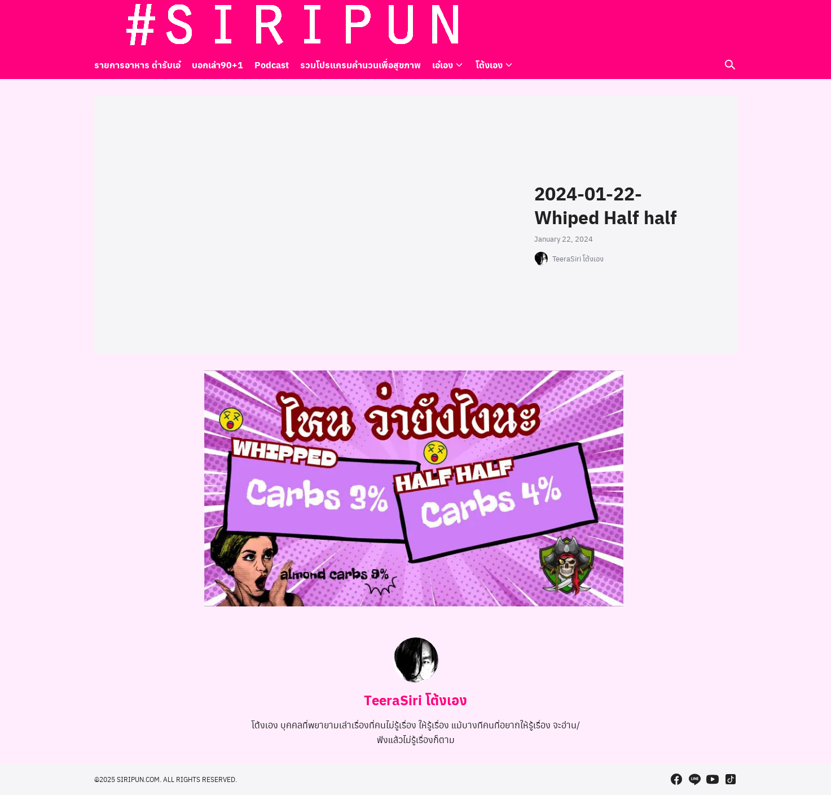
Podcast (271, 64)
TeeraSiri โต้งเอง (578, 259)
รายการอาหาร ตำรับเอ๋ (137, 64)
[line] (694, 25)
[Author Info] (415, 678)
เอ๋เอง (442, 64)
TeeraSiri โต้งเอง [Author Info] (415, 699)
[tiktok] (730, 25)
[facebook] (676, 25)
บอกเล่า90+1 (217, 64)
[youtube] (712, 25)
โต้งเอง (489, 64)
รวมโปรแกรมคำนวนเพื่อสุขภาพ (360, 64)
